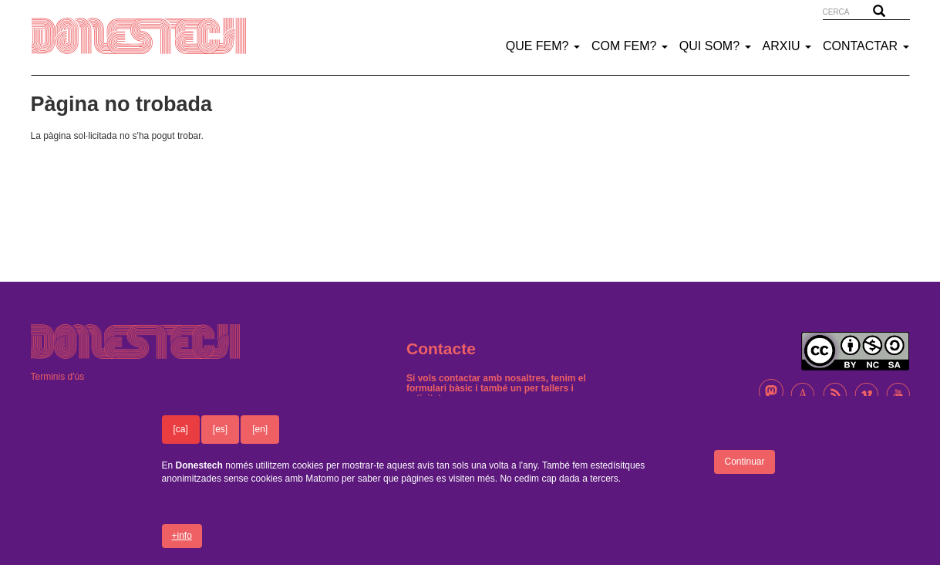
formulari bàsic (439, 388)
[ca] (181, 439)
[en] (260, 439)
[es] (220, 439)
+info (182, 545)
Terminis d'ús (58, 376)
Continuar (744, 471)
